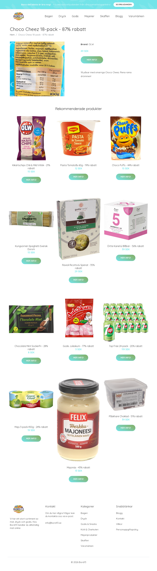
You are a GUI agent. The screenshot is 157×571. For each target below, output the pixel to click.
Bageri (49, 18)
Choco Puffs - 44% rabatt (125, 168)
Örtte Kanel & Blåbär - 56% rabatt (125, 249)
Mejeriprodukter (89, 538)
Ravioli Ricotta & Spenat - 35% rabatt (78, 270)
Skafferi (104, 18)
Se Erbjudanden (124, 4)
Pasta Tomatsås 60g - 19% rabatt (78, 168)
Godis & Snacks (89, 527)
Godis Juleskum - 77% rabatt (78, 349)
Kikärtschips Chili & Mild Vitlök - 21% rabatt (31, 170)
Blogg (119, 18)
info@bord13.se (53, 526)
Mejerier (89, 18)
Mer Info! (92, 63)
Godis (75, 18)
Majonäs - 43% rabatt (78, 471)
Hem (12, 38)
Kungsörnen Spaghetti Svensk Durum (31, 251)
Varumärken (136, 18)
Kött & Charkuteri (89, 533)
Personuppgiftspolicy (127, 533)
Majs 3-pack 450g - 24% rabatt (31, 430)
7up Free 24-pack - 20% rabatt (125, 349)
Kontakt (120, 522)
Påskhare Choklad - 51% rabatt (126, 419)
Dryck (62, 18)
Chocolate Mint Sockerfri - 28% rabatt (31, 351)
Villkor (119, 527)
